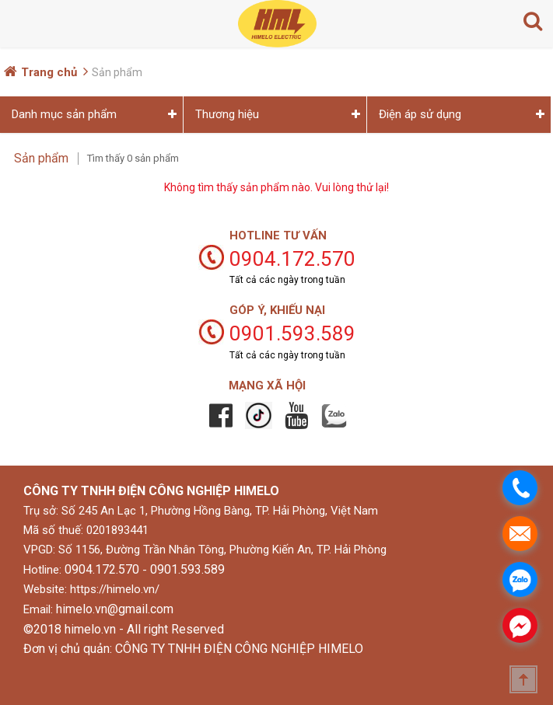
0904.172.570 (102, 569)
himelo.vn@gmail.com (114, 609)
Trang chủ (49, 72)
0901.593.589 (187, 569)
